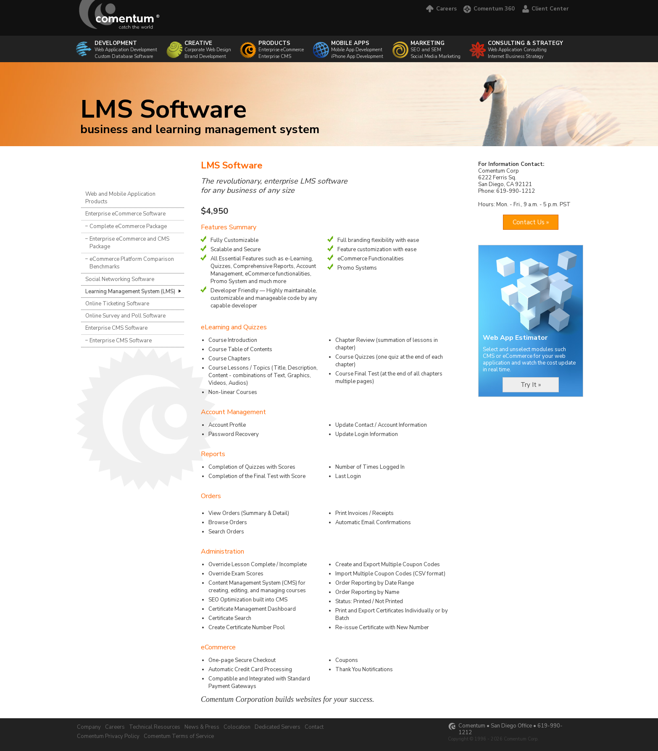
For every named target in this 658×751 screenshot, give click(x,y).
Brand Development (205, 56)
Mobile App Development (356, 50)
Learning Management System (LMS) (130, 291)
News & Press (201, 727)
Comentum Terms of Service (179, 736)
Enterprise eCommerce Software (125, 214)
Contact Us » (531, 222)
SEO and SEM (436, 46)
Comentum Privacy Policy (108, 736)
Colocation (237, 727)
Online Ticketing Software (117, 303)
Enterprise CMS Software (116, 328)
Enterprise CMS (274, 56)
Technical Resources (154, 727)
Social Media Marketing (436, 56)
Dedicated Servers (277, 727)
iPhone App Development (357, 56)
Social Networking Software (119, 279)
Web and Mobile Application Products (120, 197)
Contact (314, 727)
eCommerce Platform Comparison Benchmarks (131, 262)
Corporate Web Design (207, 46)
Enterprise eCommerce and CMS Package (129, 242)
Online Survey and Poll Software (125, 316)
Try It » (531, 385)
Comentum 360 (489, 9)
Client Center (545, 9)
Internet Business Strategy (516, 56)
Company (89, 727)
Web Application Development (126, 46)
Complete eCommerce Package (128, 226)
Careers (440, 9)
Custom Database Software (124, 56)
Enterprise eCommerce (281, 50)
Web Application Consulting (525, 46)
